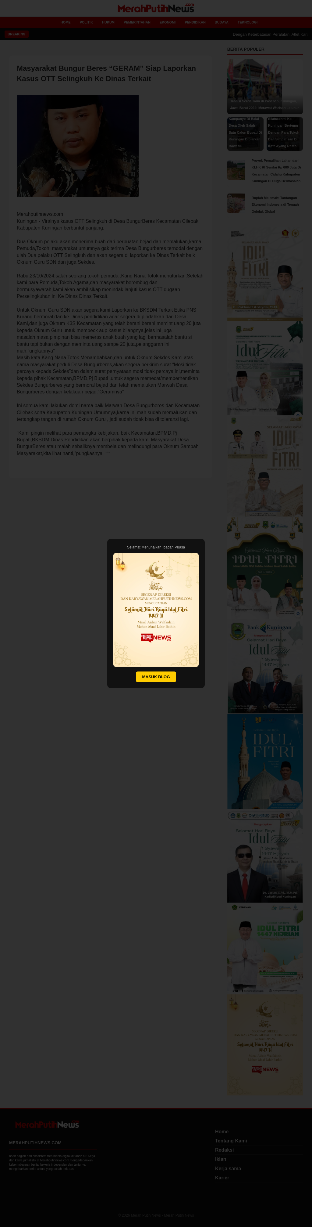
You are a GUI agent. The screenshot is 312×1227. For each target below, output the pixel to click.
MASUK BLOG (156, 677)
